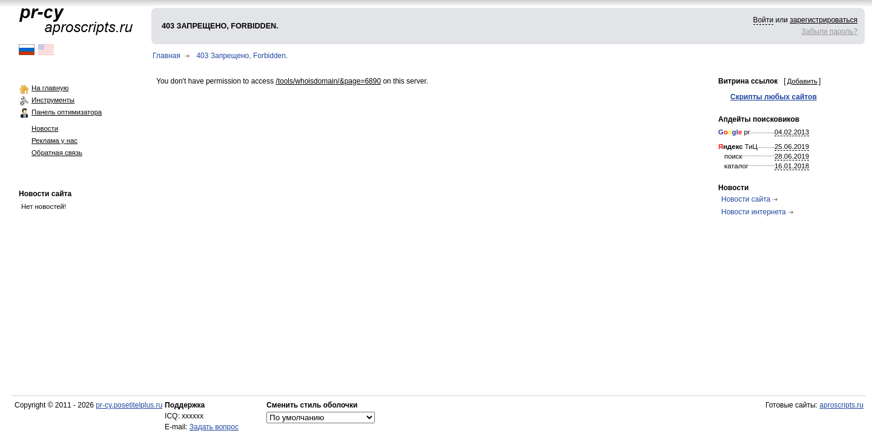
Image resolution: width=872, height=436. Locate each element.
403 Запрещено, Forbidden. (242, 55)
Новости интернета (753, 212)
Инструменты (52, 100)
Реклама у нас (54, 140)
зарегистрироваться (823, 20)
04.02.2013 (792, 132)
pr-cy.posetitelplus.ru (129, 405)
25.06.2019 (792, 146)
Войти (763, 20)
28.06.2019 (792, 156)
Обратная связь (56, 152)
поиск (733, 156)
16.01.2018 (792, 166)
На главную (49, 87)
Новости (44, 128)
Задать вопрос (214, 427)
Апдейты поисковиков (758, 119)
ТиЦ (738, 146)
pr (734, 132)
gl (735, 132)
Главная (166, 55)
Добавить (802, 81)
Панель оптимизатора (66, 112)
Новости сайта (45, 194)
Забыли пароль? (829, 31)
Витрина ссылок (748, 81)
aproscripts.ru (841, 405)
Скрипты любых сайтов (773, 97)
